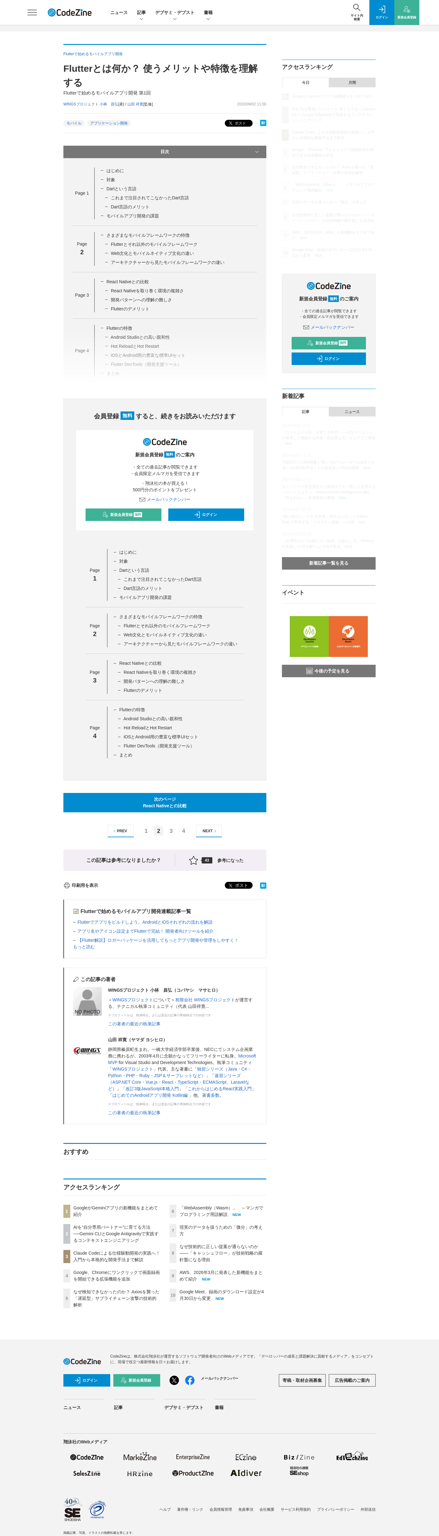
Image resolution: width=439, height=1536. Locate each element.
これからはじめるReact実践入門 (220, 1088)
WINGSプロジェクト (132, 999)
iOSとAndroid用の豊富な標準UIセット (161, 736)
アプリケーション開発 (109, 123)
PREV (119, 831)
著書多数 (211, 1095)
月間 (352, 82)
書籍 (208, 13)
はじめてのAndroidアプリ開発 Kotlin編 (150, 1095)
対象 (110, 179)
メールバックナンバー (164, 499)
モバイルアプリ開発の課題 (132, 215)
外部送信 (368, 1509)
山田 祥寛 (135, 104)
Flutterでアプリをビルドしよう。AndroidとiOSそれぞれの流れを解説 (145, 922)
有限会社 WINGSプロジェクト (205, 999)
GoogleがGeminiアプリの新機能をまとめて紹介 (332, 96)
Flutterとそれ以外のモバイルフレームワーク (154, 244)
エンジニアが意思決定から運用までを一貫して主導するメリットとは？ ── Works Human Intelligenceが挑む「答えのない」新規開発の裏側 (329, 492)
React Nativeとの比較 (127, 281)
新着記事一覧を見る (328, 563)
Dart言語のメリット (130, 206)
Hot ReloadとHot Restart (148, 727)
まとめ (125, 754)
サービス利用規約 (296, 1509)
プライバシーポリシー (335, 1509)
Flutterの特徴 (119, 328)
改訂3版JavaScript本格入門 (152, 1088)
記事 (141, 13)
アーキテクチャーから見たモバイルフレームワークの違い (167, 262)
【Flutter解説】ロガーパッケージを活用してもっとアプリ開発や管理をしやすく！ (158, 940)
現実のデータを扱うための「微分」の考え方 (329, 202)
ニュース (119, 12)
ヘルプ (165, 1509)
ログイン (205, 515)
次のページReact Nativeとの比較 (165, 802)
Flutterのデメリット (130, 308)
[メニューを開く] (32, 12)
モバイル (74, 123)
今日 (305, 82)
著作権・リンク (190, 1509)
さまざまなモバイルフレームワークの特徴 (148, 235)
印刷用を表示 (80, 885)
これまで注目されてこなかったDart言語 (150, 197)
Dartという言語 (121, 188)
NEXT (210, 831)
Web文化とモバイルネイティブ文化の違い (152, 253)
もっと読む (84, 946)
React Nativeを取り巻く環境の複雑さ (147, 290)
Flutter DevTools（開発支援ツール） (159, 745)
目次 (210, 152)
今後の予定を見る (327, 671)
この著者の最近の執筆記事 (134, 1023)
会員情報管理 (221, 1509)
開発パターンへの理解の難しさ (141, 299)
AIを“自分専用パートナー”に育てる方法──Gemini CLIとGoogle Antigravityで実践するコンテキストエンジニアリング (116, 1234)
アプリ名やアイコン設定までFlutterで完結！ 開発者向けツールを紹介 (145, 931)
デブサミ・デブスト (175, 13)
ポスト (237, 123)
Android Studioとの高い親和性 (153, 718)
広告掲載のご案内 (352, 1380)
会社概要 (266, 1509)
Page (82, 193)
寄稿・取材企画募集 (302, 1380)
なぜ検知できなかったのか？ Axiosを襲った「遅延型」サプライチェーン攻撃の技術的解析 (116, 1298)
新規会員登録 (122, 515)
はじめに (115, 170)
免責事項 (245, 1509)
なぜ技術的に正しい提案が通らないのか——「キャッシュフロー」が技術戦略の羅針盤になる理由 (221, 1253)
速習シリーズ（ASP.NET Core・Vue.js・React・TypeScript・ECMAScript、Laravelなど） (178, 1082)
